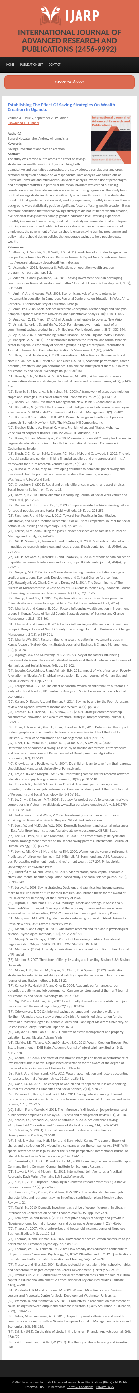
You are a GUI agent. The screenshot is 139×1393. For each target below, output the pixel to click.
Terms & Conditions (80, 1387)
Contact (54, 64)
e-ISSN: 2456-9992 (69, 82)
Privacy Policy (105, 1387)
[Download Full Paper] (23, 123)
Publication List (31, 64)
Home (10, 64)
